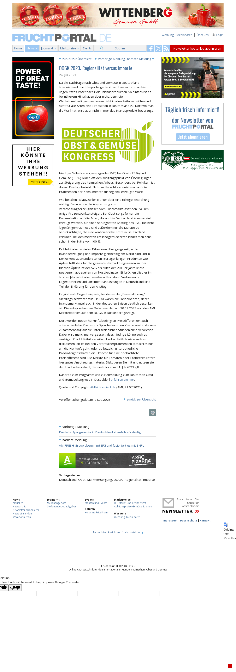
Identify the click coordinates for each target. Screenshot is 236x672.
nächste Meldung (139, 59)
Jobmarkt (47, 48)
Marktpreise (68, 48)
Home (18, 48)
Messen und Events (96, 503)
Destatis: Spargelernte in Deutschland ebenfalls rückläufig (100, 432)
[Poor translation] (15, 587)
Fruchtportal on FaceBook (150, 48)
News (30, 48)
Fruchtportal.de (62, 37)
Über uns (203, 35)
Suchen (120, 48)
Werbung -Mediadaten (127, 517)
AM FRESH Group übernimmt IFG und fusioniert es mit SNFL (101, 445)
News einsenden (22, 513)
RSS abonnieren (22, 517)
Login (220, 35)
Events (87, 48)
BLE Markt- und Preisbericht (130, 503)
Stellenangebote (56, 503)
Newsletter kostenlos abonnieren (197, 48)
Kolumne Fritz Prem (96, 512)
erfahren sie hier (122, 379)
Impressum (170, 520)
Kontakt (205, 520)
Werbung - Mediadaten (177, 35)
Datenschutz (188, 520)
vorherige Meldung (111, 59)
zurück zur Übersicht (77, 59)
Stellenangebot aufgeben (62, 506)
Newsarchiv (19, 506)
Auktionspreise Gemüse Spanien (133, 506)
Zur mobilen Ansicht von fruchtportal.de (116, 532)
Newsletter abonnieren (26, 510)
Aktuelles (18, 503)
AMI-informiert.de (103, 387)
